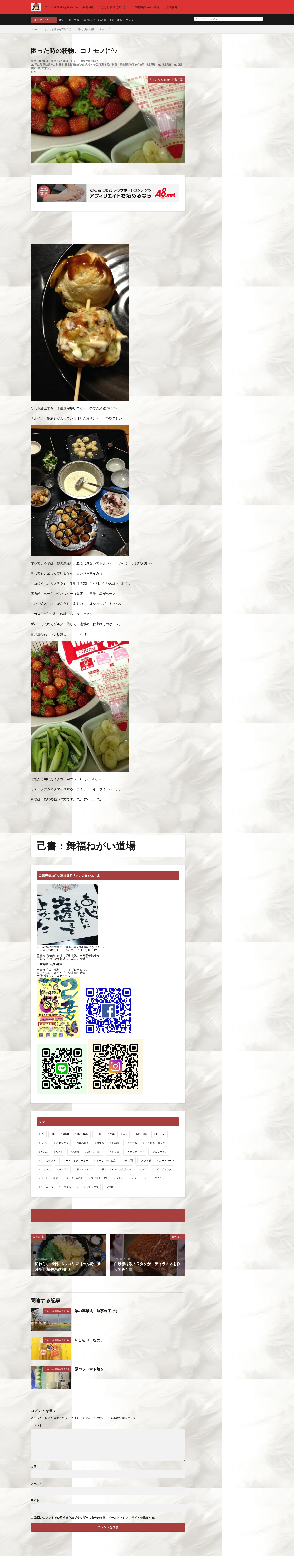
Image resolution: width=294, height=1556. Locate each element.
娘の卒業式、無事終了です (97, 1311)
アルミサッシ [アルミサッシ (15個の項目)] (160, 1151)
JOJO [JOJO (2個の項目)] (66, 1133)
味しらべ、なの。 (89, 1340)
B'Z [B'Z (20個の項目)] (43, 1133)
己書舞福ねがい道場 (146, 7)
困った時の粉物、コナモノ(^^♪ (94, 29)
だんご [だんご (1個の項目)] (44, 1151)
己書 (68, 20)
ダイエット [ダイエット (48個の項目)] (140, 1178)
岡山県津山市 (50, 64)
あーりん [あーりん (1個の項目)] (160, 1133)
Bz (32, 64)
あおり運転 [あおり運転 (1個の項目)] (141, 1133)
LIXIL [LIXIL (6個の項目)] (99, 1133)
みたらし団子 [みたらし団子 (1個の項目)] (94, 1151)
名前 (34, 1466)
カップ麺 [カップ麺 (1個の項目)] (128, 1160)
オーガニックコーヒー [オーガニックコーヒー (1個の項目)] (75, 1160)
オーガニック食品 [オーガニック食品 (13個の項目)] (106, 1160)
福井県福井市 (168, 64)
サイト (35, 1500)
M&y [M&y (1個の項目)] (112, 1133)
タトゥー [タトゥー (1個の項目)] (121, 1178)
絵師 (76, 20)
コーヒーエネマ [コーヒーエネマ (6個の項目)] (49, 1178)
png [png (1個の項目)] (125, 1133)
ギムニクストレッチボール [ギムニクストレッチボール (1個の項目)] (116, 1169)
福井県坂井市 (153, 64)
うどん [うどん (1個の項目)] (44, 1142)
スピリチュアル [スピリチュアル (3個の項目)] (99, 1178)
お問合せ (171, 7)
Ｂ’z (61, 20)
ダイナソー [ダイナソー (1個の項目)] (160, 1178)
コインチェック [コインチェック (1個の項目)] (163, 1169)
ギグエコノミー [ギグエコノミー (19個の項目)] (85, 1169)
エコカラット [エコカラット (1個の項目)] (48, 1160)
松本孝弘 (93, 64)
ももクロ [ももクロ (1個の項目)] (114, 1151)
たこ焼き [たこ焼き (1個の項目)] (132, 1142)
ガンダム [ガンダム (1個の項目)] (63, 1169)
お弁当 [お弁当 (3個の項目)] (100, 1142)
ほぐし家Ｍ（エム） (114, 7)
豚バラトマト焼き (89, 1369)
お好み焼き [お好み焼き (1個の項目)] (82, 1142)
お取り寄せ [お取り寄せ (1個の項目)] (62, 1142)
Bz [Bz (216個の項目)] (53, 1133)
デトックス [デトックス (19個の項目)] (92, 1187)
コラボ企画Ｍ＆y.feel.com (61, 7)
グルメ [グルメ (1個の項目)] (142, 1169)
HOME (34, 29)
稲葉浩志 (46, 68)
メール (36, 1483)
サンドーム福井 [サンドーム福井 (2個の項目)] (74, 1178)
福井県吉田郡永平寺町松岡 (129, 64)
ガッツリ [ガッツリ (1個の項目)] (46, 1169)
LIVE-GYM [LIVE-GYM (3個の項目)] (82, 1133)
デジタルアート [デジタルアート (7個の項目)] (69, 1187)
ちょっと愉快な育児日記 (57, 29)
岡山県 (38, 64)
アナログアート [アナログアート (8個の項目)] (136, 1151)
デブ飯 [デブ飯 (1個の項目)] (110, 1187)
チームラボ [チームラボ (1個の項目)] (47, 1187)
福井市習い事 (106, 64)
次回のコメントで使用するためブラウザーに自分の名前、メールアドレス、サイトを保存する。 (95, 1517)
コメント (36, 1425)
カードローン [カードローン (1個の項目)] (166, 1160)
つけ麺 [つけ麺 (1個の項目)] (75, 1151)
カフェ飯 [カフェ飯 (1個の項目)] (146, 1160)
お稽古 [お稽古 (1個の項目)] (115, 1142)
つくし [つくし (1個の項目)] (59, 1151)
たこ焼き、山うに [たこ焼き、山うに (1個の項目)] (155, 1142)
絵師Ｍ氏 (88, 7)
